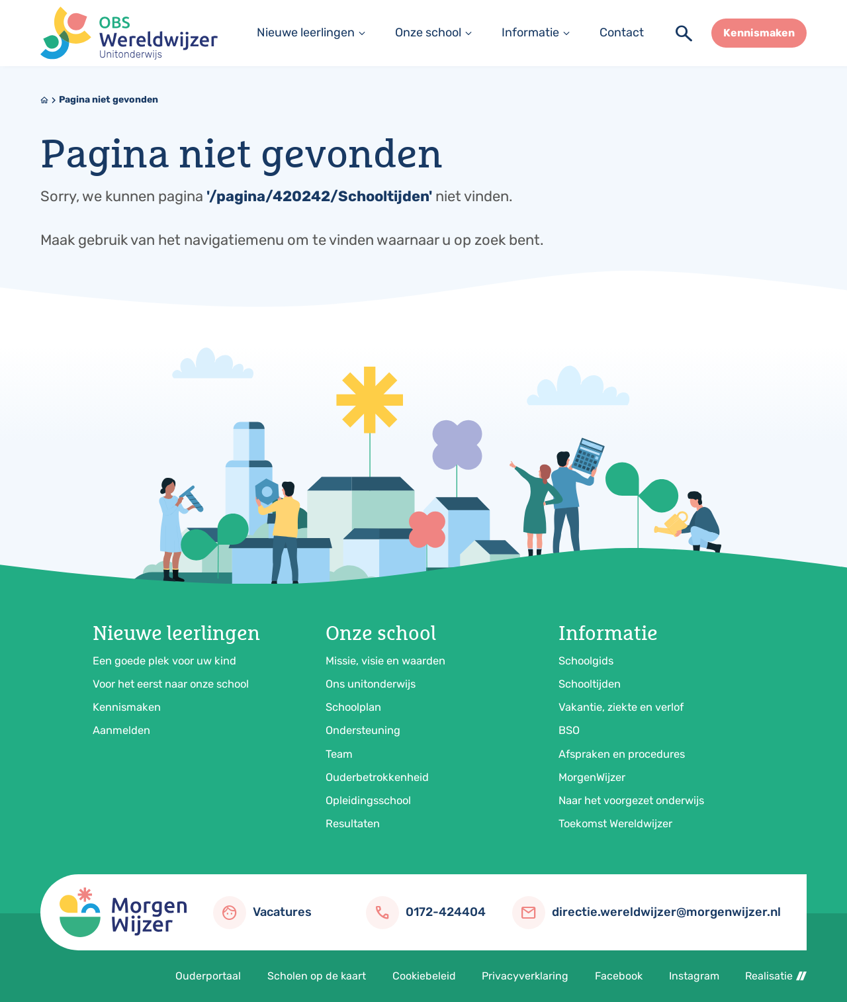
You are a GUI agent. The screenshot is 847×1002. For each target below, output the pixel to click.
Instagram (694, 976)
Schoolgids (585, 661)
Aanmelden (121, 730)
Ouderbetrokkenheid (377, 777)
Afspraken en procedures (621, 754)
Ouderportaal (208, 976)
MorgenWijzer (591, 777)
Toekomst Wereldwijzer (615, 823)
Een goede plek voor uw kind (164, 661)
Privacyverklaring (525, 976)
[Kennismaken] (759, 33)
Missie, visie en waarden (385, 661)
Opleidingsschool (368, 800)
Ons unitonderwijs (371, 684)
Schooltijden (589, 684)
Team (339, 754)
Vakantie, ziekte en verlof (621, 707)
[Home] (44, 100)
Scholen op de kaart (316, 976)
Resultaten (353, 823)
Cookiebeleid (424, 976)
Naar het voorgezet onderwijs (631, 800)
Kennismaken (127, 707)
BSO (569, 730)
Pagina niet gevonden (108, 99)
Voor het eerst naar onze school (171, 684)
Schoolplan (353, 707)
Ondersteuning (363, 730)
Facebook (619, 976)
